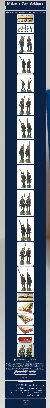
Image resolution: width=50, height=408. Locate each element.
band (21, 390)
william (21, 395)
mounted (13, 385)
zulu (22, 392)
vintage (20, 388)
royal (42, 385)
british (32, 388)
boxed (31, 385)
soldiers (30, 395)
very (8, 385)
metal (10, 390)
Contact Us (25, 402)
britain (9, 392)
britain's (14, 395)
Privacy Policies (25, 404)
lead (37, 395)
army (31, 392)
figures (26, 392)
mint (37, 388)
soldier (15, 390)
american (40, 390)
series (9, 388)
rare (37, 385)
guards (31, 390)
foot (14, 392)
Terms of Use (25, 405)
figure (26, 388)
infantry (36, 392)
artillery (18, 392)
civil (24, 395)
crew (15, 388)
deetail (26, 390)
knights (41, 392)
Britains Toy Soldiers (25, 400)
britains (21, 385)
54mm (12, 388)
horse (18, 395)
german (41, 388)
